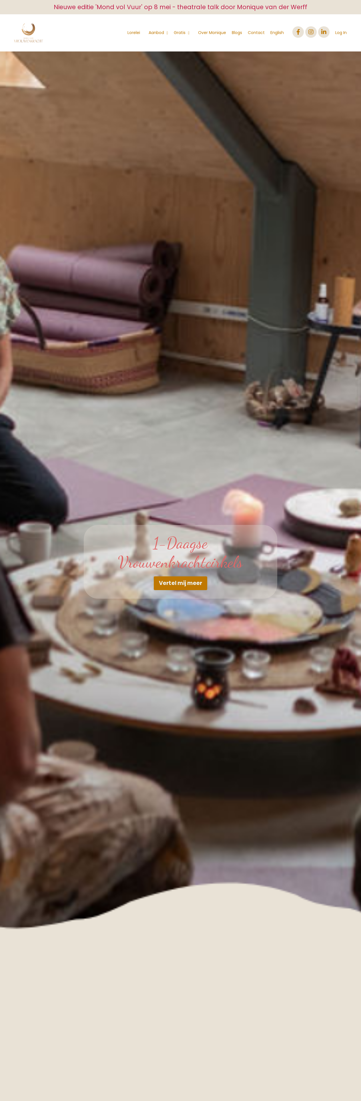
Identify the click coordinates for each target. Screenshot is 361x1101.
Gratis (182, 32)
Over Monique (212, 32)
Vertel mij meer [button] (180, 583)
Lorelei (133, 32)
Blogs (237, 32)
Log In (341, 32)
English (277, 32)
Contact (256, 32)
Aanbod (158, 32)
